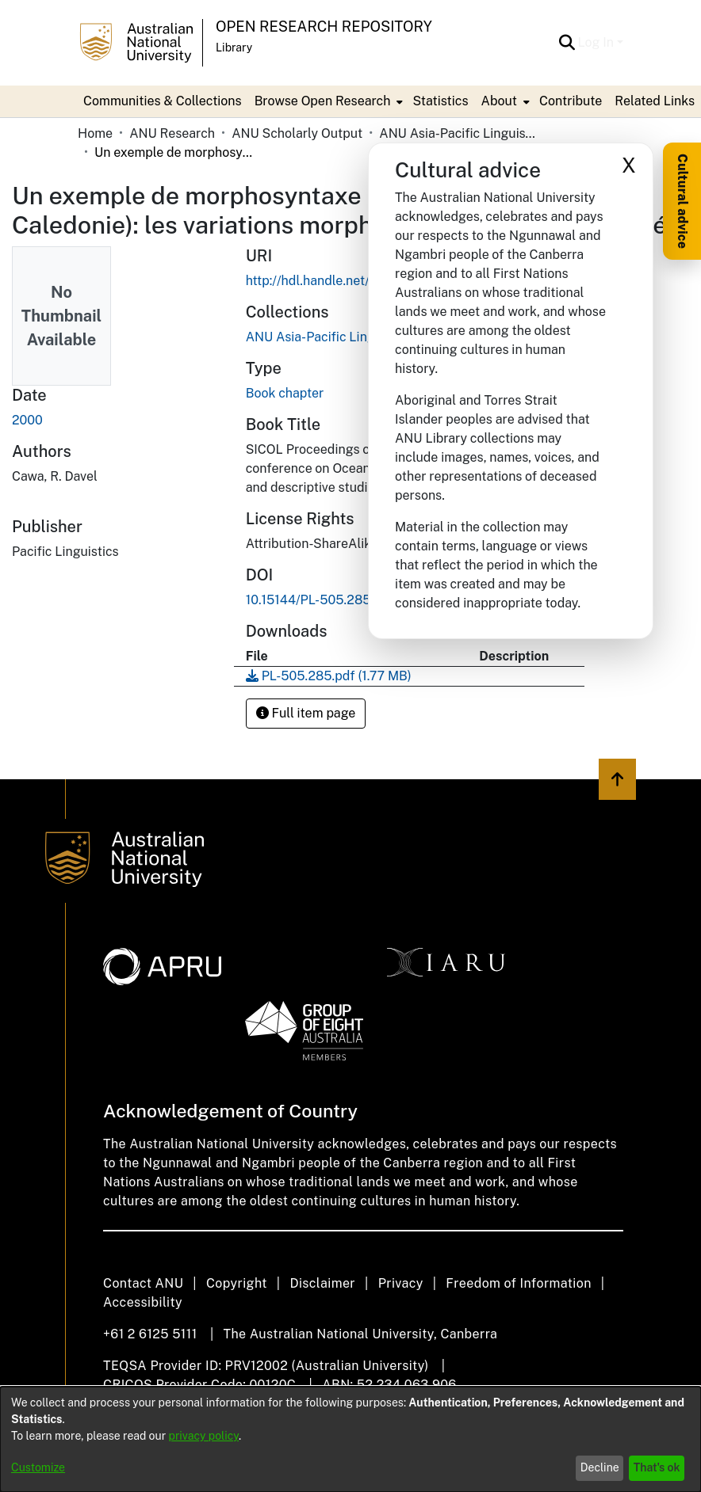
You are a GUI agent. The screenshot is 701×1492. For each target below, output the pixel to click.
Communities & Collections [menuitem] (162, 100)
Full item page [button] (306, 713)
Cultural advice (682, 201)
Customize (38, 1467)
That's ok (657, 1467)
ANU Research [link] (172, 133)
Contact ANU (143, 1283)
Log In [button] (597, 42)
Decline (599, 1467)
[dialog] (350, 1439)
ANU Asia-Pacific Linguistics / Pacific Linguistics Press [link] (458, 133)
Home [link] (95, 133)
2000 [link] (27, 420)
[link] (329, 675)
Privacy (400, 1283)
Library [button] (234, 47)
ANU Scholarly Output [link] (297, 133)
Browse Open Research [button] (323, 100)
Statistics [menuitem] (440, 100)
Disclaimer (322, 1283)
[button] (567, 42)
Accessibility (142, 1302)
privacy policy (204, 1435)
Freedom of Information (518, 1283)
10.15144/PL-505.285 (308, 599)
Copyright (236, 1283)
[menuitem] (327, 101)
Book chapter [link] (285, 393)
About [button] (499, 100)
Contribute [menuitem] (570, 100)
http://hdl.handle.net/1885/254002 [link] (348, 280)
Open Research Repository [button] (324, 26)
